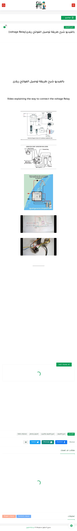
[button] (61, 442)
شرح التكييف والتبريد (47, 434)
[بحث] (3, 5)
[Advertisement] (38, 61)
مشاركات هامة (22, 434)
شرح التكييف (69, 27)
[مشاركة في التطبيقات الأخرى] (26, 442)
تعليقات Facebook (23, 516)
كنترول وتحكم (34, 434)
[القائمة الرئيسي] (73, 5)
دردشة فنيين (30, 527)
